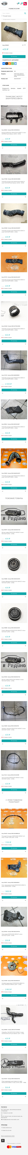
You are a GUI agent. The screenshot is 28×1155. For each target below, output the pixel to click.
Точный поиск (6, 16)
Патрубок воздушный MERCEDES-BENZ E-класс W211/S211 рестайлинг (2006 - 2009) (13, 182)
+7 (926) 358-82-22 (6, 1127)
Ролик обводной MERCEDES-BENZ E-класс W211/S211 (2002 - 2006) (13, 582)
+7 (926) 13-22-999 (14, 8)
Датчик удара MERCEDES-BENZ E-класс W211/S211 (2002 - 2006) (13, 533)
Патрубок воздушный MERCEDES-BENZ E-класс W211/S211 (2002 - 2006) (13, 231)
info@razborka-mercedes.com (10, 1119)
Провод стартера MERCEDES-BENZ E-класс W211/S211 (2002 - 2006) (14, 729)
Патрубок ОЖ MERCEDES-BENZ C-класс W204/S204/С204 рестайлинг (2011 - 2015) (13, 1033)
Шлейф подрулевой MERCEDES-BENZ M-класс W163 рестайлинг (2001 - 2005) (13, 984)
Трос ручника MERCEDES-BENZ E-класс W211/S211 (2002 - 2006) (13, 778)
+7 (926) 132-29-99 (6, 1130)
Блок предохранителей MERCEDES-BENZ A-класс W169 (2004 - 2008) (14, 886)
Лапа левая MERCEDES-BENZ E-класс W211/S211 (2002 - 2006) (12, 935)
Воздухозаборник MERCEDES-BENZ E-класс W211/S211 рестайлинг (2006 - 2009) (14, 133)
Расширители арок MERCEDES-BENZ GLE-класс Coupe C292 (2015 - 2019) (13, 837)
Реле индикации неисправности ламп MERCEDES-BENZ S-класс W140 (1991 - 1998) (14, 1082)
